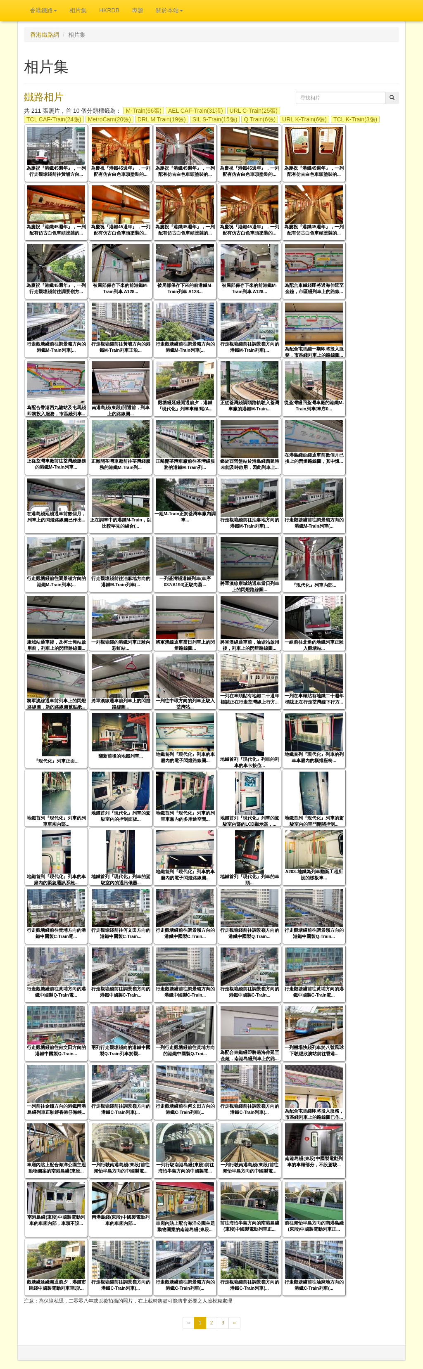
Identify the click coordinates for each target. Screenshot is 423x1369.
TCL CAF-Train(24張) (53, 119)
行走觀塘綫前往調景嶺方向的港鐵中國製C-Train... (185, 933)
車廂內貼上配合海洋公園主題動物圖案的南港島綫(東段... (56, 1167)
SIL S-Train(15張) (215, 119)
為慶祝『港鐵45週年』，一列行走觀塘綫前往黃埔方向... (56, 171)
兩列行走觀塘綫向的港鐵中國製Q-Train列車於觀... (120, 1050)
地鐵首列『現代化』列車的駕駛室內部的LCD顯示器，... (249, 821)
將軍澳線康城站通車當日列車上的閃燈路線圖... (249, 586)
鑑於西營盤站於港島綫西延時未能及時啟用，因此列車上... (249, 464)
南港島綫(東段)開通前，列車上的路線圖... (120, 410)
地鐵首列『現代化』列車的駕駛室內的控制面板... (120, 816)
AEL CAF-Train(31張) (195, 110)
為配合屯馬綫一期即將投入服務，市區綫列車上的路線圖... (314, 352)
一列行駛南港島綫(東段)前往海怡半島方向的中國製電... (120, 1167)
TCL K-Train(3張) (355, 119)
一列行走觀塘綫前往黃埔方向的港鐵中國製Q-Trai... (185, 1050)
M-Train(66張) (144, 110)
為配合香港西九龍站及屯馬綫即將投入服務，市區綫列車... (56, 410)
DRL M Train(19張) (162, 119)
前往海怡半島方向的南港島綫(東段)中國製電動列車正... (249, 1226)
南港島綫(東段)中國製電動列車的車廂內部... (120, 1220)
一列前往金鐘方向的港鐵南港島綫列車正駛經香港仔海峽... (56, 1109)
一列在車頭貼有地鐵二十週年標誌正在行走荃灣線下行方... (314, 698)
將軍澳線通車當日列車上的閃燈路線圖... (185, 645)
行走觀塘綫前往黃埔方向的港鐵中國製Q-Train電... (56, 991)
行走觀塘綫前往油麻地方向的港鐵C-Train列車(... (314, 1285)
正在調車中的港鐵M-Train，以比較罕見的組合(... (120, 522)
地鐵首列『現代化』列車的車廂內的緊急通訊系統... (56, 879)
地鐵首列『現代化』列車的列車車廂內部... (56, 821)
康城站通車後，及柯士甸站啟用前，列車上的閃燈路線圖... (56, 645)
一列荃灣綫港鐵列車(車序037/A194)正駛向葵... (185, 581)
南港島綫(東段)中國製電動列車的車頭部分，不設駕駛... (313, 1161)
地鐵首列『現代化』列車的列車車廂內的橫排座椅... (314, 757)
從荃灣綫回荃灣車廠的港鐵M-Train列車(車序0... (314, 405)
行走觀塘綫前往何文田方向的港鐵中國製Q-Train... (56, 1050)
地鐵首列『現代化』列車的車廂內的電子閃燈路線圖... (185, 757)
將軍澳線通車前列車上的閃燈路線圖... (120, 703)
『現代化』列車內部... (314, 585)
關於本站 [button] (169, 10)
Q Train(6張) (260, 119)
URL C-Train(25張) (254, 110)
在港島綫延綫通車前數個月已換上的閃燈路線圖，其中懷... (314, 458)
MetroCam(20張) (109, 119)
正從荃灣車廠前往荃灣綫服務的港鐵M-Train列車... (56, 463)
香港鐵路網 (44, 34)
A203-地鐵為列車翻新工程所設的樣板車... (313, 874)
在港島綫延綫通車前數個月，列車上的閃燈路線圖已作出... (56, 516)
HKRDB (109, 10)
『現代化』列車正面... (56, 760)
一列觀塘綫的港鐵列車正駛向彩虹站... (120, 645)
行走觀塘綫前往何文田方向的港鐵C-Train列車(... (185, 1109)
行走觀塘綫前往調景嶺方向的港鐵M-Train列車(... (56, 347)
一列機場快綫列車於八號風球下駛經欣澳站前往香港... (314, 1050)
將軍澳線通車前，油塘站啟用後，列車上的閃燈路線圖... (249, 645)
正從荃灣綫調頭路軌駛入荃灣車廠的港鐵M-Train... (249, 405)
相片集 (78, 10)
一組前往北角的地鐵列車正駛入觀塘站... (314, 645)
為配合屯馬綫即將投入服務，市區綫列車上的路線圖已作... (314, 1114)
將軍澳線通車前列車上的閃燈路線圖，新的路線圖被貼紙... (56, 703)
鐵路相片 (44, 96)
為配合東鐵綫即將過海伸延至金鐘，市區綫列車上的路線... (314, 288)
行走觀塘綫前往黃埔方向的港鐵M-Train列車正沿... (120, 347)
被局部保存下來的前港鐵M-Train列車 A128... (120, 288)
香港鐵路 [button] (43, 10)
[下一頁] (234, 1323)
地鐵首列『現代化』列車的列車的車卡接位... (249, 762)
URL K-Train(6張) (304, 119)
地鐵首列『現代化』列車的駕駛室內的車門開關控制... (314, 821)
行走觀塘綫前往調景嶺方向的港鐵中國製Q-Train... (249, 933)
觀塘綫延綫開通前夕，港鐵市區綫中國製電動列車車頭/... (56, 1285)
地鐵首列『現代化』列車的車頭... (249, 879)
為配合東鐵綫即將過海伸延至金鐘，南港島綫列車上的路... (249, 1055)
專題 (137, 10)
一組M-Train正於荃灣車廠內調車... (185, 516)
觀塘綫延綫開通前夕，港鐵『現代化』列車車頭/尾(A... (184, 405)
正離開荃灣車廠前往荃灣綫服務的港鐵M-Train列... (120, 464)
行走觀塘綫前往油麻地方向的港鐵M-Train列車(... (249, 522)
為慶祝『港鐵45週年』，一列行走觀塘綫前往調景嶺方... (56, 288)
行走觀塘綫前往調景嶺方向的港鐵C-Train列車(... (120, 1109)
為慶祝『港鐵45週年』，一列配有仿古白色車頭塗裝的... (120, 171)
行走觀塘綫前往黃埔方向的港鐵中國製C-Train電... (56, 933)
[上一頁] (189, 1323)
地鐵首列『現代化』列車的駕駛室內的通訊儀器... (120, 879)
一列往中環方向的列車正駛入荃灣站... (185, 703)
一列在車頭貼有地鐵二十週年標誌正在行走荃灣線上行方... (249, 698)
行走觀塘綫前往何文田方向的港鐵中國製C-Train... (120, 933)
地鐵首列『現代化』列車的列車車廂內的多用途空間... (185, 816)
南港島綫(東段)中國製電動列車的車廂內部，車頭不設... (56, 1220)
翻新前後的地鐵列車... (120, 755)
